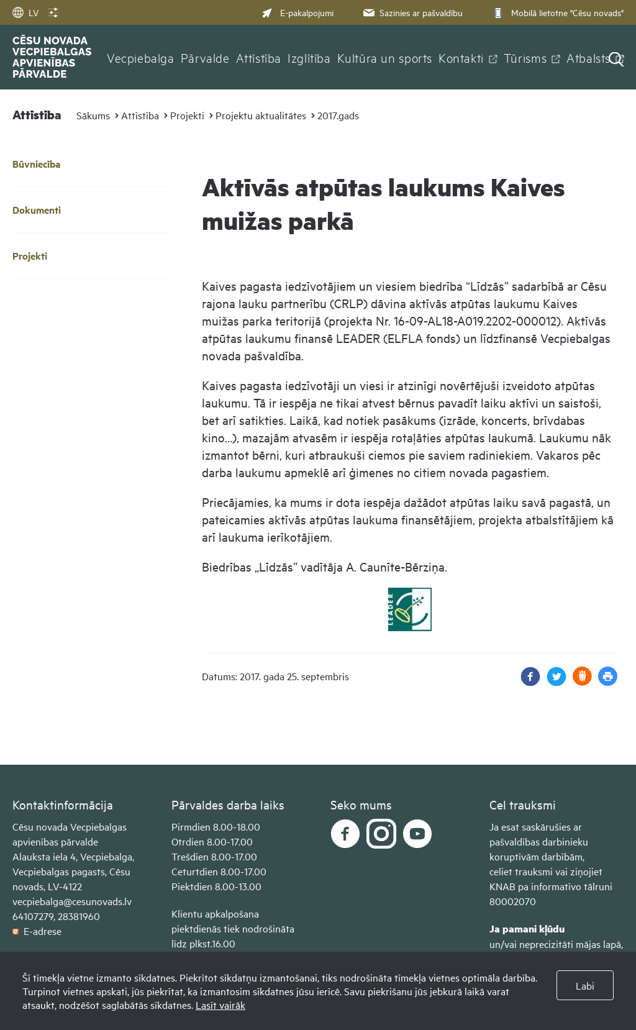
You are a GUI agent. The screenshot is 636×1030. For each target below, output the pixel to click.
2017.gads (338, 115)
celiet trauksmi (521, 871)
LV (25, 12)
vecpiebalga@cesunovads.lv (72, 901)
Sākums (93, 115)
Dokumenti (36, 210)
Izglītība (309, 57)
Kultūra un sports (384, 57)
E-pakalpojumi (297, 12)
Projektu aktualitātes (261, 115)
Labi (585, 985)
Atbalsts (588, 57)
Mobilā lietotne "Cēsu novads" (557, 12)
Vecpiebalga (141, 57)
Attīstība (259, 57)
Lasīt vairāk (220, 1004)
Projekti (187, 115)
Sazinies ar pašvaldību (412, 12)
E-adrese (36, 930)
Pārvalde (205, 57)
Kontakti (461, 57)
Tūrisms (525, 57)
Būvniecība (36, 164)
